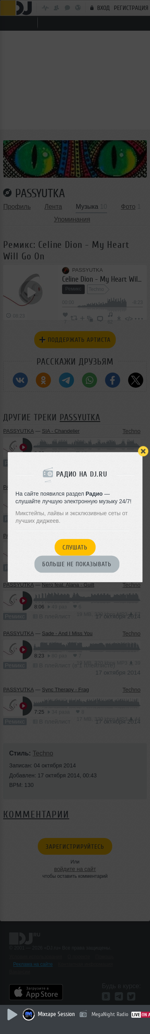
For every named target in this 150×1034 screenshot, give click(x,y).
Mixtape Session (56, 1014)
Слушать (75, 547)
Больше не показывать (76, 564)
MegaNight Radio (110, 1014)
